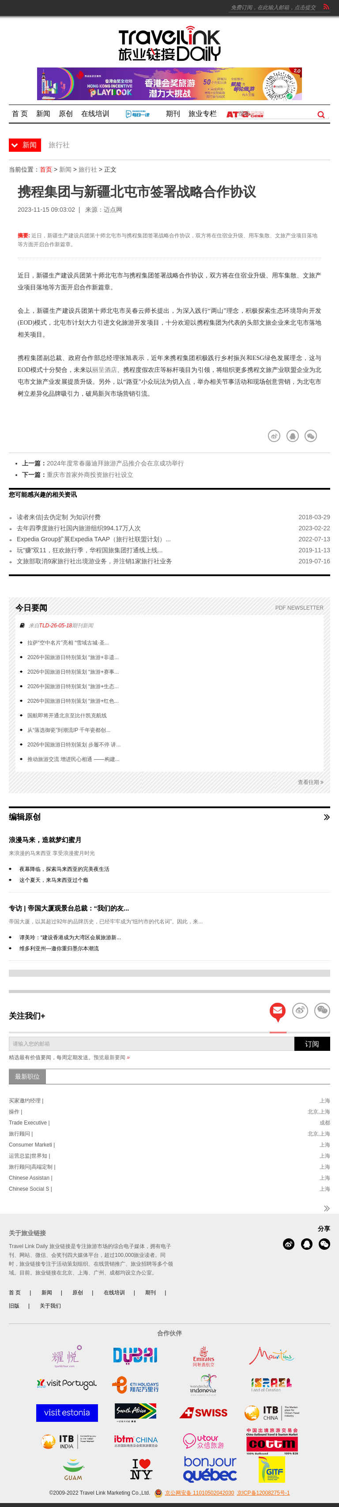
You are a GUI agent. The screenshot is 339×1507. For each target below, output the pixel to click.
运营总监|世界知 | (29, 1156)
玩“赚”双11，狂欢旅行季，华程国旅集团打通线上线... (90, 550)
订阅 (312, 1044)
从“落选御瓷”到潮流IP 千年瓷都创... (68, 730)
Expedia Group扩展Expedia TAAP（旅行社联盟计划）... (94, 539)
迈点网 (113, 209)
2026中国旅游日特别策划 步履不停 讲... (74, 745)
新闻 (65, 169)
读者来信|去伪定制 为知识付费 (59, 517)
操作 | (15, 1112)
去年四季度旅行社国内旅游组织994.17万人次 (79, 528)
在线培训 (114, 1293)
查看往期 (311, 782)
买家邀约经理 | (26, 1101)
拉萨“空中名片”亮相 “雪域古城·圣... (68, 643)
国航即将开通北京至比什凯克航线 (67, 715)
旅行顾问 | (21, 1134)
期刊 (150, 1293)
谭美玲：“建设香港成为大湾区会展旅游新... (70, 937)
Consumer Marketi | (32, 1145)
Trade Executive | (29, 1123)
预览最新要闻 (112, 1057)
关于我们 (50, 1306)
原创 (77, 1293)
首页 (46, 169)
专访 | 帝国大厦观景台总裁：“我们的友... (69, 908)
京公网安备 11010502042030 (193, 1493)
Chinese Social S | (30, 1189)
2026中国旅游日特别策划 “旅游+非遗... (73, 657)
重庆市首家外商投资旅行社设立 (90, 474)
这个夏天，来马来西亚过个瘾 (53, 880)
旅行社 (88, 169)
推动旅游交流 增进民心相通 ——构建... (73, 759)
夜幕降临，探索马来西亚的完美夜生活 (64, 869)
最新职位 (27, 1076)
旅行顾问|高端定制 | (32, 1167)
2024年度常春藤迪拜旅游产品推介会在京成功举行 (115, 463)
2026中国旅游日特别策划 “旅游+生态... (73, 686)
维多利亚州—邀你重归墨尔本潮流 (59, 948)
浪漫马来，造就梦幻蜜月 (45, 839)
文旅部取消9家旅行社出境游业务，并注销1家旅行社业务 (94, 561)
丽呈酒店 (104, 370)
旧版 (14, 1306)
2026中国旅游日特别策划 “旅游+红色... (73, 701)
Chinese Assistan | (31, 1178)
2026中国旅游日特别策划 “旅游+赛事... (73, 672)
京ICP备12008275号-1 (263, 1493)
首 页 (15, 1293)
